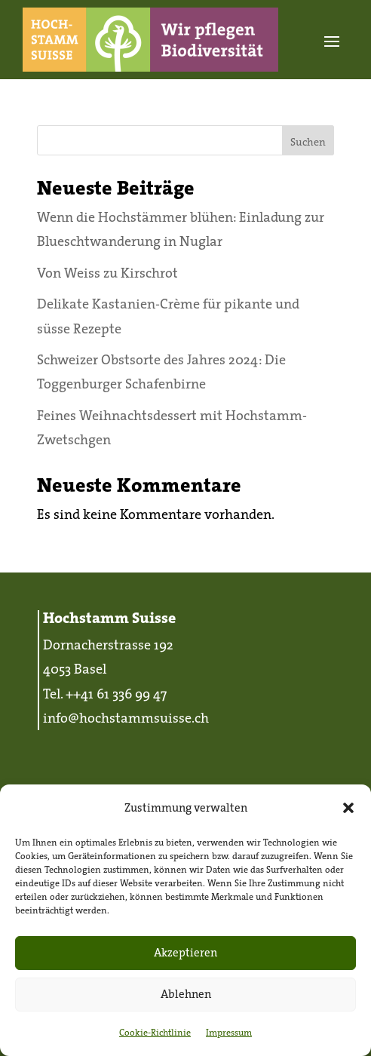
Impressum (229, 1032)
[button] (348, 807)
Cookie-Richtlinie (155, 1032)
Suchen (308, 142)
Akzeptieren (185, 952)
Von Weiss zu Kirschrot (107, 273)
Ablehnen (186, 993)
